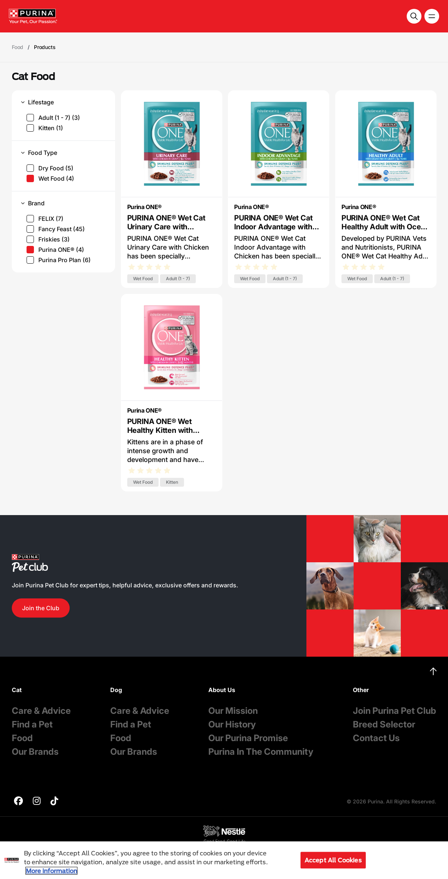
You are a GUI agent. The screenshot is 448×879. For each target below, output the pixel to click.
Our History (232, 724)
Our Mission (233, 710)
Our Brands (35, 751)
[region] (224, 860)
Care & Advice (41, 710)
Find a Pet (32, 724)
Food (22, 738)
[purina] (18, 801)
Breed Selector (384, 724)
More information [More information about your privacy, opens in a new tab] (51, 870)
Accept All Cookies (333, 860)
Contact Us (376, 738)
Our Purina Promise (248, 738)
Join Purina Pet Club (394, 710)
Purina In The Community (260, 751)
